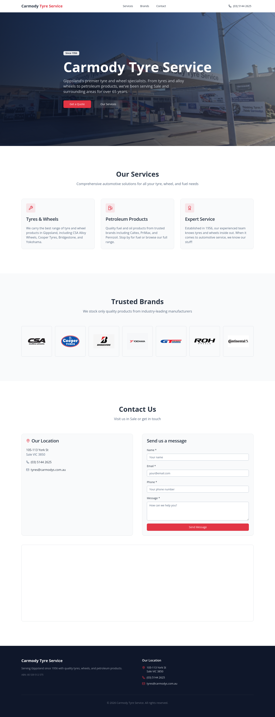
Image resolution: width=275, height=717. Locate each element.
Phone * (152, 482)
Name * (152, 450)
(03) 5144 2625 (41, 462)
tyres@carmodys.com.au (48, 470)
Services (128, 6)
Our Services (108, 104)
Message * (153, 498)
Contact (161, 6)
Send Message (198, 527)
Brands (144, 6)
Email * (151, 466)
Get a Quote (77, 104)
